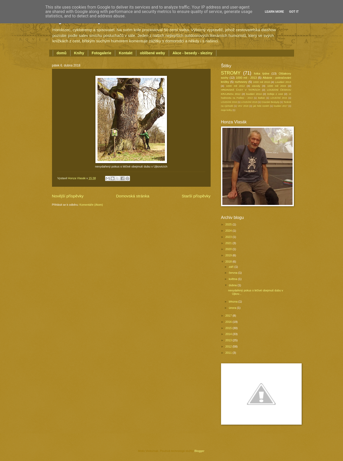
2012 (229, 346)
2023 (229, 236)
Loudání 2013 (283, 82)
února (233, 307)
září (231, 266)
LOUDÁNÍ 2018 (249, 102)
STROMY (231, 73)
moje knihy (226, 110)
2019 (229, 255)
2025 (229, 224)
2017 (229, 315)
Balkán (261, 98)
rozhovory (241, 81)
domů (62, 53)
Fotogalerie (101, 53)
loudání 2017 (280, 106)
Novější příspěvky (68, 196)
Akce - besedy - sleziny (192, 53)
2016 (229, 321)
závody (256, 85)
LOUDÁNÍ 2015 (278, 98)
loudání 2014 (254, 93)
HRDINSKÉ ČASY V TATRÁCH (240, 89)
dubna (233, 285)
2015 (229, 328)
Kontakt (125, 53)
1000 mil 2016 (261, 82)
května (233, 278)
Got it (294, 12)
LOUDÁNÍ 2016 (229, 102)
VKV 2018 (243, 106)
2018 (229, 261)
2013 (229, 340)
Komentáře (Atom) (91, 204)
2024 (229, 230)
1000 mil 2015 (276, 85)
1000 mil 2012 (235, 85)
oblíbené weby (152, 53)
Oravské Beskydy (270, 102)
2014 (229, 334)
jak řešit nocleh (261, 106)
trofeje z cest (275, 93)
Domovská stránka (132, 196)
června (233, 272)
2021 (229, 243)
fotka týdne (261, 73)
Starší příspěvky (196, 196)
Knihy (79, 53)
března (233, 301)
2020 (229, 249)
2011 (229, 352)
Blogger (199, 450)
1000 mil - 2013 (246, 77)
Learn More (274, 12)
